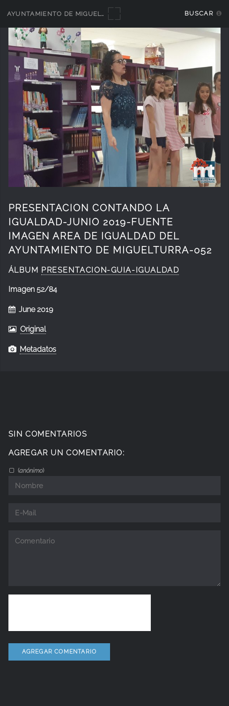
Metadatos (38, 349)
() (30, 470)
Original (33, 329)
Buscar (199, 13)
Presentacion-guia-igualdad (110, 270)
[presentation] (79, 613)
